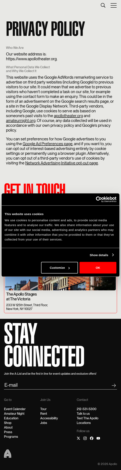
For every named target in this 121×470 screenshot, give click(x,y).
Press (8, 432)
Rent (43, 414)
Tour (43, 409)
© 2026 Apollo (107, 464)
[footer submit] (114, 386)
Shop (7, 423)
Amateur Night (14, 414)
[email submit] (60, 385)
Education (11, 418)
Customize (60, 267)
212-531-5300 (86, 409)
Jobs (43, 423)
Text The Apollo (87, 418)
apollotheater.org (68, 115)
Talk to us (83, 414)
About (8, 427)
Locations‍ (84, 423)
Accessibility (49, 418)
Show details (99, 255)
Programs (11, 437)
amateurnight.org (20, 120)
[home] (5, 5)
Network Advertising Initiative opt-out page (61, 163)
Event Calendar (15, 409)
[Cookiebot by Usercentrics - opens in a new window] (98, 199)
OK (98, 267)
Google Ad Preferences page (48, 143)
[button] (114, 5)
